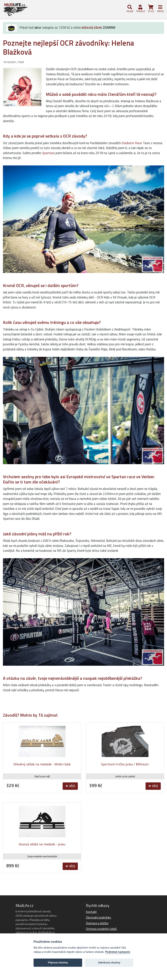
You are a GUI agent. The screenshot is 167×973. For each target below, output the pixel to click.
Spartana (48, 153)
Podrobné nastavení (117, 952)
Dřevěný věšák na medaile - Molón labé (42, 764)
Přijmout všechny (58, 962)
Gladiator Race (132, 143)
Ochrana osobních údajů (101, 928)
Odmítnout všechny (109, 962)
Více (70, 786)
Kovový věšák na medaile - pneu (42, 844)
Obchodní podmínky (98, 917)
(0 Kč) (150, 9)
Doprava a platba (97, 923)
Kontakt (91, 911)
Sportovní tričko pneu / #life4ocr (125, 764)
